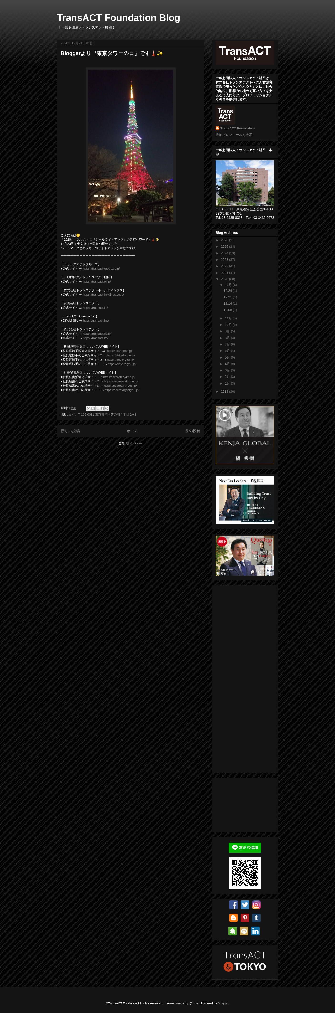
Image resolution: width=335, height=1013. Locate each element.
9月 (228, 331)
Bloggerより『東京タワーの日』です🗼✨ (112, 53)
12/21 (228, 297)
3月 (228, 370)
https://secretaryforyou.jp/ (122, 390)
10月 (229, 325)
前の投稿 (192, 431)
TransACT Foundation (237, 128)
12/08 (228, 310)
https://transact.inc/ (96, 320)
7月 (228, 344)
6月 (228, 351)
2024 (225, 253)
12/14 (228, 303)
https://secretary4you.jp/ (120, 385)
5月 (228, 357)
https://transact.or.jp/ (97, 281)
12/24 (228, 291)
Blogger (223, 1003)
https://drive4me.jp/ (119, 351)
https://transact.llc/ (95, 307)
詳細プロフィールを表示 (234, 135)
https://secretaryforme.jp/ (121, 381)
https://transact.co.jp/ (97, 333)
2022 (225, 266)
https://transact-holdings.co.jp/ (103, 294)
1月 (228, 383)
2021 (225, 273)
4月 (228, 364)
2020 (225, 279)
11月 (229, 318)
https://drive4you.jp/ (120, 359)
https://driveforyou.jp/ (122, 364)
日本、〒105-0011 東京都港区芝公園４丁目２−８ (103, 414)
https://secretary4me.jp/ (119, 377)
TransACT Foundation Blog (118, 17)
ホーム (132, 431)
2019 (225, 391)
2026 (225, 240)
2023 (225, 260)
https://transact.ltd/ (95, 338)
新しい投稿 (70, 431)
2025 (225, 246)
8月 (228, 338)
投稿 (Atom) (134, 443)
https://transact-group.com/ (101, 268)
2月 (228, 377)
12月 (229, 285)
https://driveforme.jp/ (121, 355)
